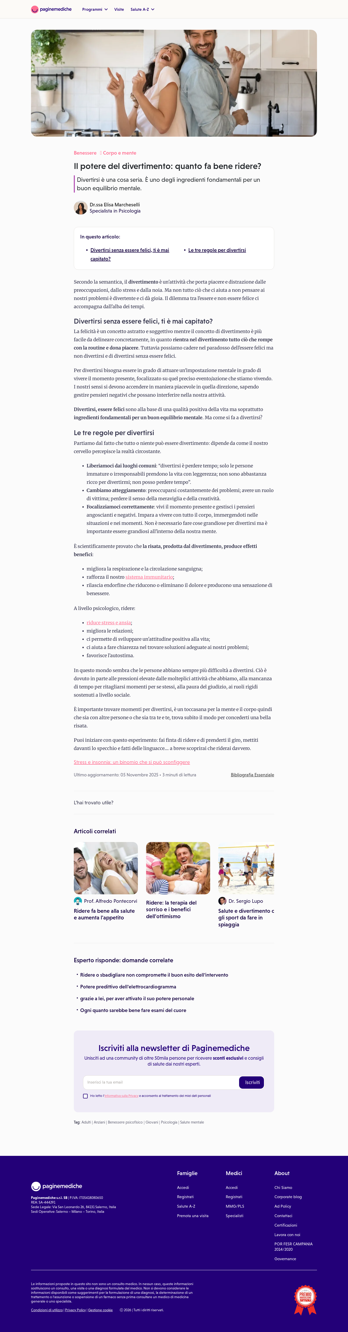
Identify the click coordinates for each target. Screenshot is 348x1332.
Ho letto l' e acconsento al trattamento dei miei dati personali (150, 1096)
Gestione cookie (100, 1310)
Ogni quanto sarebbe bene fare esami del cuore (133, 1010)
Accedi (183, 1187)
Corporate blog (288, 1197)
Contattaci (283, 1216)
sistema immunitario (149, 577)
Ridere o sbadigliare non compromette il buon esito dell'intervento (154, 975)
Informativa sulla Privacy (121, 1096)
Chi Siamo (283, 1187)
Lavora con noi (287, 1235)
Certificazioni (285, 1225)
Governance (285, 1259)
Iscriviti (252, 1082)
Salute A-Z (142, 9)
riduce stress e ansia (109, 623)
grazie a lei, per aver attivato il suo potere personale (137, 998)
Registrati (185, 1197)
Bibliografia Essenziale (252, 774)
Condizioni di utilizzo (47, 1310)
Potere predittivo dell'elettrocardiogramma (128, 986)
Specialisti (234, 1216)
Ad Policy (282, 1206)
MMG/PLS (235, 1206)
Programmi (95, 9)
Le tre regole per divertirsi (217, 250)
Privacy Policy (75, 1310)
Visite (119, 9)
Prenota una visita (193, 1216)
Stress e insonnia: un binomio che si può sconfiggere (132, 762)
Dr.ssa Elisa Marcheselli (115, 204)
